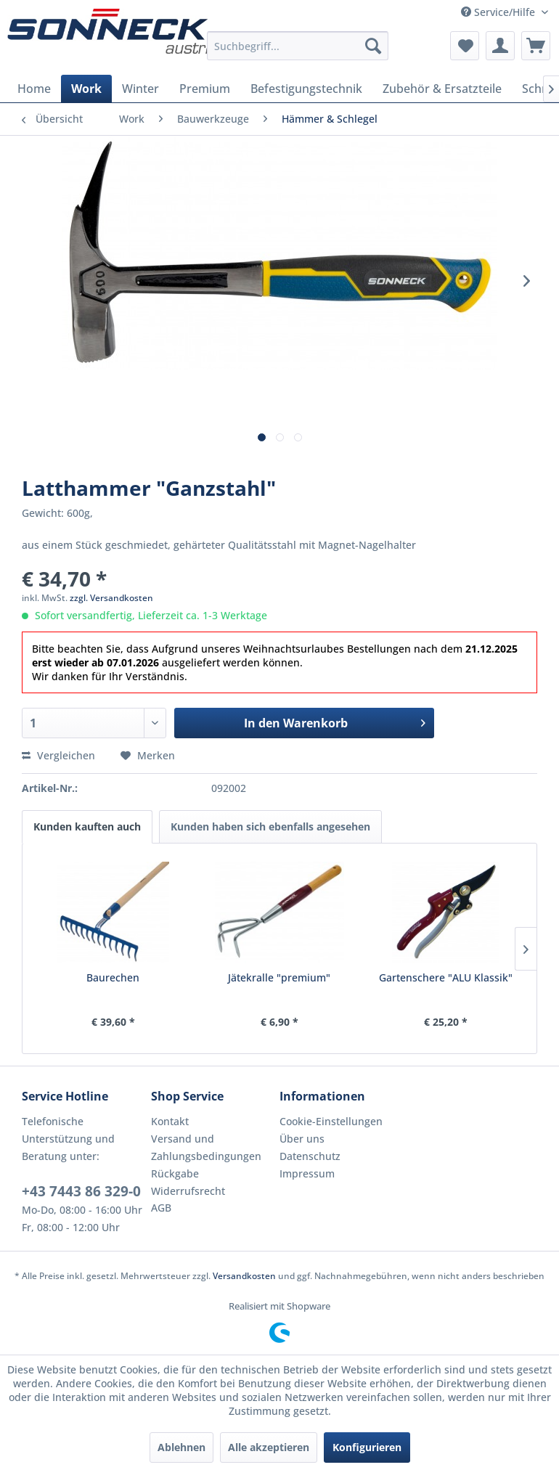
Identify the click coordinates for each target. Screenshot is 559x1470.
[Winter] (140, 88)
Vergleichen (58, 755)
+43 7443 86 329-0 (81, 1191)
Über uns (302, 1139)
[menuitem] (297, 45)
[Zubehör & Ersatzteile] (442, 88)
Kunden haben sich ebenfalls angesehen (270, 826)
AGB (161, 1207)
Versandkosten (244, 1276)
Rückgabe (175, 1173)
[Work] (86, 88)
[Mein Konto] (500, 45)
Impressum (307, 1173)
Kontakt (170, 1121)
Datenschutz (310, 1156)
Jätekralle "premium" (279, 977)
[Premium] (204, 88)
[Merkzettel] (464, 45)
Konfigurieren (366, 1447)
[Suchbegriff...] (297, 45)
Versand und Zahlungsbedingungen (206, 1147)
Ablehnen (181, 1447)
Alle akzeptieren (268, 1447)
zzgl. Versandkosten (111, 598)
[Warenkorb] (535, 45)
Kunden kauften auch (87, 826)
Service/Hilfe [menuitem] (499, 12)
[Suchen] (373, 45)
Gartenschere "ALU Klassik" (446, 977)
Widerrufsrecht (188, 1191)
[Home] (34, 88)
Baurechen (112, 977)
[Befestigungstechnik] (306, 88)
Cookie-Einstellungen (331, 1121)
